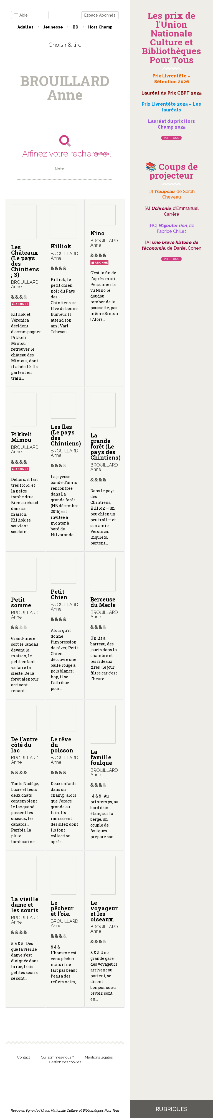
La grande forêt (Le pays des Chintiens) (105, 446)
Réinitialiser (101, 153)
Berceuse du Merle (103, 602)
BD (75, 27)
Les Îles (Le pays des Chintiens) (66, 435)
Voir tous (171, 137)
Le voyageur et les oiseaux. (104, 911)
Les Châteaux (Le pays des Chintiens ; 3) (25, 260)
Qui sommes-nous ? (57, 1057)
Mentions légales (99, 1057)
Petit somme (21, 602)
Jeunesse (53, 27)
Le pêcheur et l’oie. (62, 908)
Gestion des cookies (65, 1062)
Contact (23, 1057)
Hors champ (100, 27)
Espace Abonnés (99, 15)
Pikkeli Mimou (21, 437)
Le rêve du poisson (62, 745)
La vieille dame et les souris (25, 904)
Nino (97, 233)
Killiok (61, 246)
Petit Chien (59, 594)
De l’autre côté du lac (24, 745)
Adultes (25, 27)
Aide (21, 15)
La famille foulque (101, 757)
